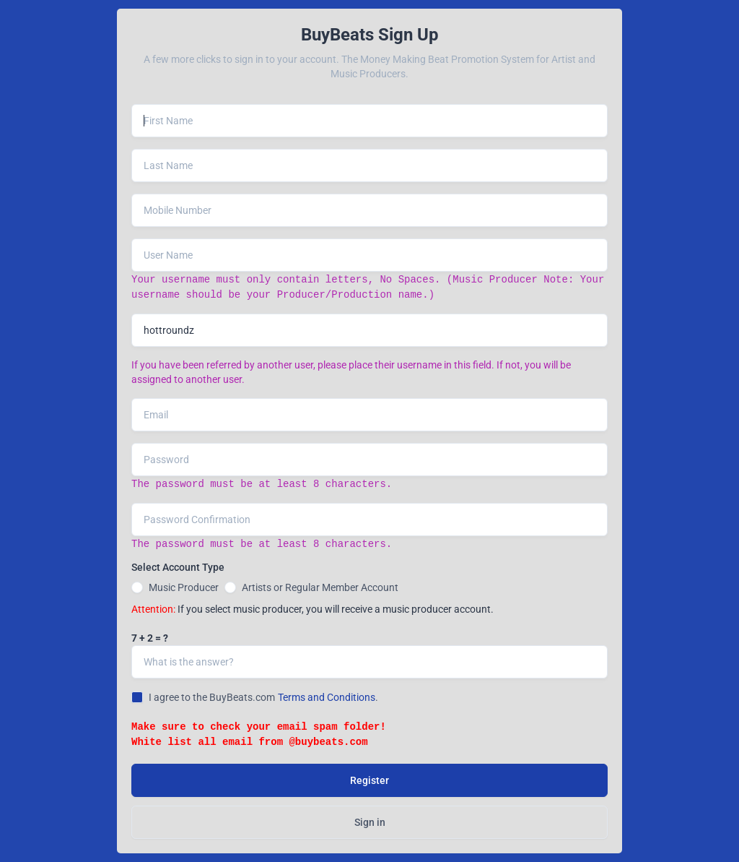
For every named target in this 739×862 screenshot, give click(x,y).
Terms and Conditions (326, 697)
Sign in (369, 822)
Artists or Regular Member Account (320, 587)
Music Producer (184, 587)
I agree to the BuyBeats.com (212, 697)
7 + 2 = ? (149, 638)
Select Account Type (177, 567)
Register (369, 780)
